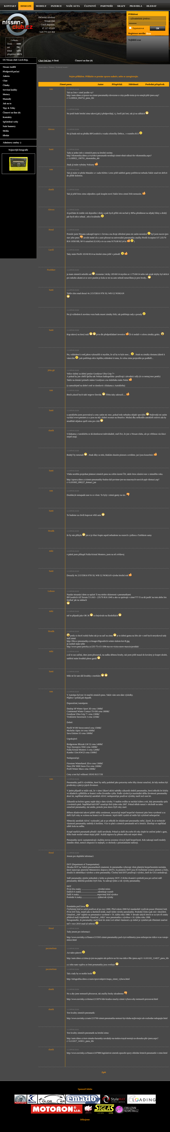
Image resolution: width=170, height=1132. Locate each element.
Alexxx (51, 129)
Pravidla (136, 6)
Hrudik (51, 531)
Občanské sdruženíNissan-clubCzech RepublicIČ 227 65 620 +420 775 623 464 (46, 24)
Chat (5, 80)
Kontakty (7, 117)
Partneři (106, 6)
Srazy (121, 6)
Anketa (6, 76)
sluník (51, 189)
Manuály (7, 99)
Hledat (151, 6)
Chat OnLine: (45, 60)
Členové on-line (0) (84, 60)
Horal (51, 229)
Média (6, 131)
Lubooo (51, 591)
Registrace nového (139, 33)
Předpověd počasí (11, 71)
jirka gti (51, 370)
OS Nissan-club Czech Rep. (15, 60)
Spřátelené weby (10, 121)
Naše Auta (73, 6)
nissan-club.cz (43, 67)
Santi (51, 149)
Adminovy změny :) (12, 142)
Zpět (104, 1072)
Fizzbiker (51, 270)
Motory (6, 94)
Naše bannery (9, 126)
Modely (41, 6)
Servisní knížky (10, 90)
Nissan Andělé (9, 67)
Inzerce (56, 6)
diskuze (25, 6)
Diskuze (51, 67)
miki (51, 551)
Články (6, 85)
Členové (90, 6)
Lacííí (51, 249)
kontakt (10, 6)
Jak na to (7, 103)
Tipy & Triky (9, 108)
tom (51, 89)
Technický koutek (61, 67)
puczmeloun (51, 948)
